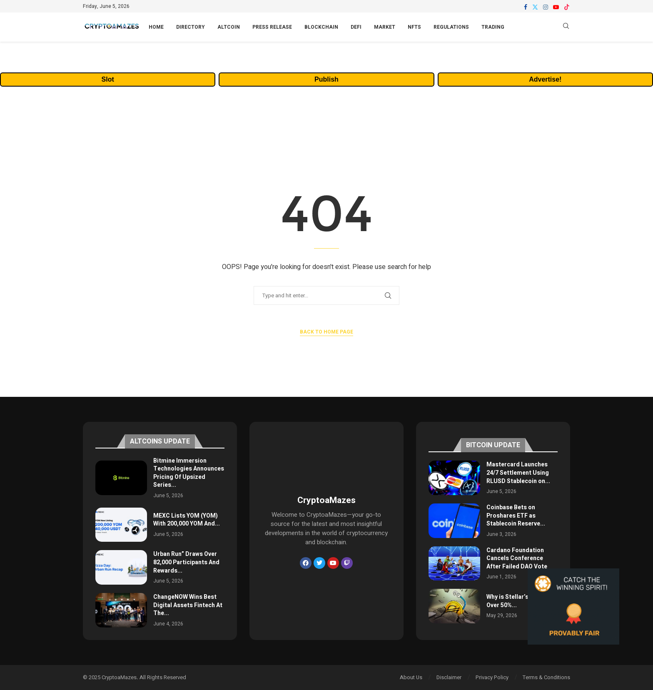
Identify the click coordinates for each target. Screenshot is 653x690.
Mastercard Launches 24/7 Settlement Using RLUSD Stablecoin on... (518, 472)
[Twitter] (535, 7)
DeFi (356, 27)
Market (384, 27)
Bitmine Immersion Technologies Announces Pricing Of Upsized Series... (188, 473)
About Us (411, 677)
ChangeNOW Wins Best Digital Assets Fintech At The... (187, 605)
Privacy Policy (492, 677)
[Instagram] (545, 7)
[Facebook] (525, 7)
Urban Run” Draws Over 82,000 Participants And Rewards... (186, 562)
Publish (326, 79)
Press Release (272, 27)
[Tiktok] (566, 7)
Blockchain (321, 27)
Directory (190, 27)
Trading (492, 27)
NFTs (414, 27)
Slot (108, 79)
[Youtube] (556, 7)
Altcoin (228, 27)
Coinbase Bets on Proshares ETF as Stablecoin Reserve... (515, 515)
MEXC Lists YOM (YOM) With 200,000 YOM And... (186, 519)
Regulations (451, 27)
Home (156, 27)
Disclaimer (448, 677)
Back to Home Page (326, 332)
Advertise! (545, 79)
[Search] (566, 27)
